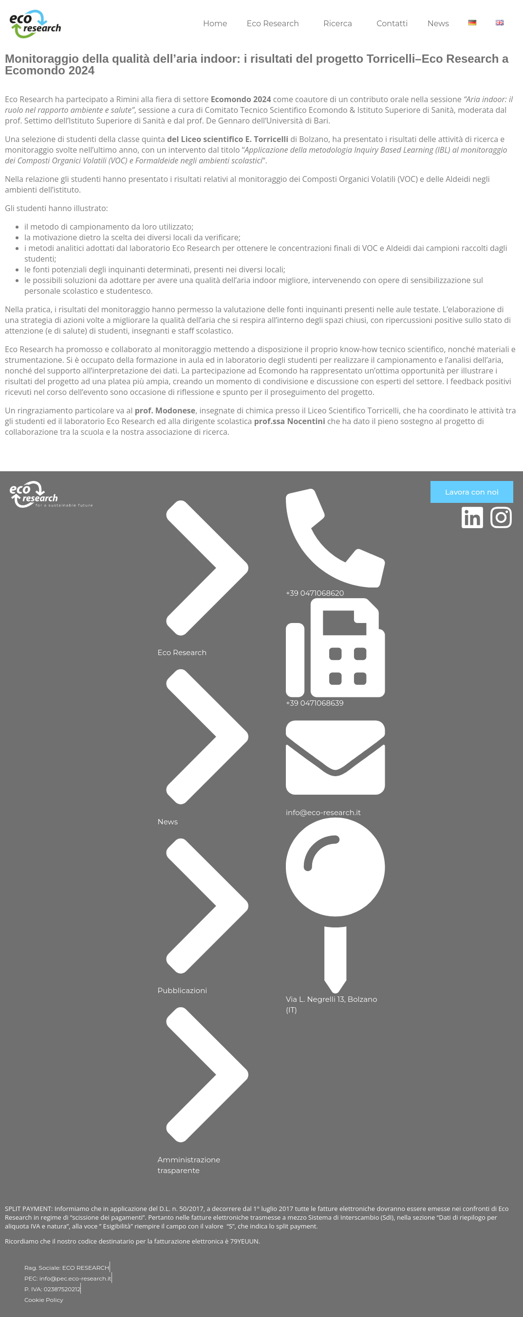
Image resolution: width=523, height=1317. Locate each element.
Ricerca (337, 23)
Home (215, 23)
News (438, 23)
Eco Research (273, 23)
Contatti (392, 23)
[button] (275, 24)
